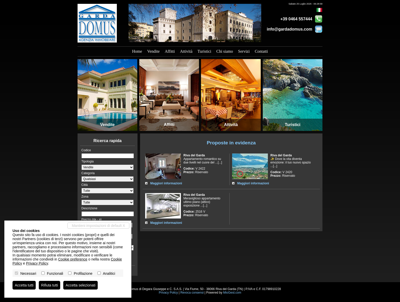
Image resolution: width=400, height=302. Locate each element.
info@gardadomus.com (289, 29)
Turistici (204, 51)
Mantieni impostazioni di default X (98, 226)
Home (137, 51)
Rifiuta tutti (49, 285)
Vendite (153, 51)
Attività (186, 51)
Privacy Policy (168, 292)
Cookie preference (72, 259)
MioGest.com (232, 292)
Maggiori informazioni (166, 183)
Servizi (243, 51)
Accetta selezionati (80, 285)
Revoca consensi (192, 292)
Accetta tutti (24, 285)
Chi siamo (224, 51)
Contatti (261, 51)
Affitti (170, 51)
